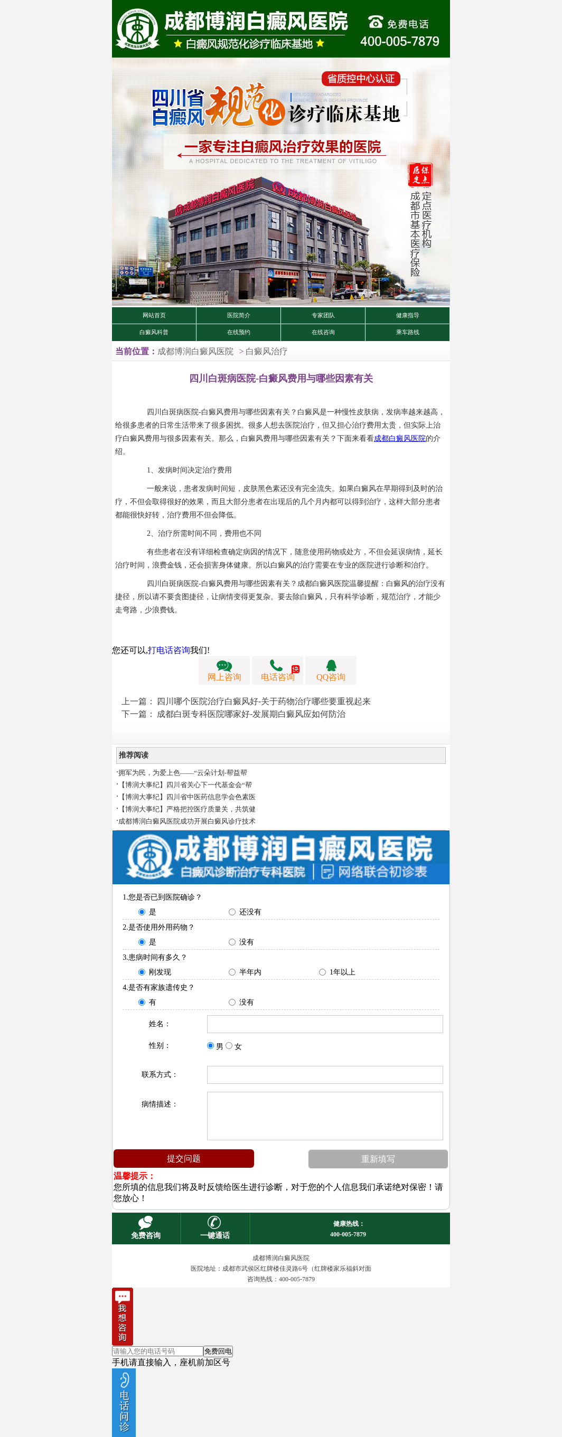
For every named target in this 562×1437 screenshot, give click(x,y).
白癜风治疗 (267, 351)
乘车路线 (407, 332)
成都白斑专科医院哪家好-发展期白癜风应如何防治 (251, 714)
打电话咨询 (169, 650)
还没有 (250, 912)
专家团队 (323, 315)
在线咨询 (323, 332)
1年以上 (342, 972)
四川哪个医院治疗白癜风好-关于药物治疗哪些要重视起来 (264, 701)
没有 (246, 942)
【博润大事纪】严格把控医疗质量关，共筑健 (187, 809)
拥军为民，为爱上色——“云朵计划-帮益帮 (182, 773)
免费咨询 (146, 1235)
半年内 (250, 972)
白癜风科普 (153, 332)
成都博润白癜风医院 (195, 351)
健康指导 (407, 315)
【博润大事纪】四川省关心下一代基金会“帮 (185, 785)
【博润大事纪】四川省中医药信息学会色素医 (187, 797)
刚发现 (160, 972)
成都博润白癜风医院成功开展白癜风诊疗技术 (187, 821)
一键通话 (215, 1235)
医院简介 (238, 315)
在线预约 (238, 332)
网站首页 (154, 315)
